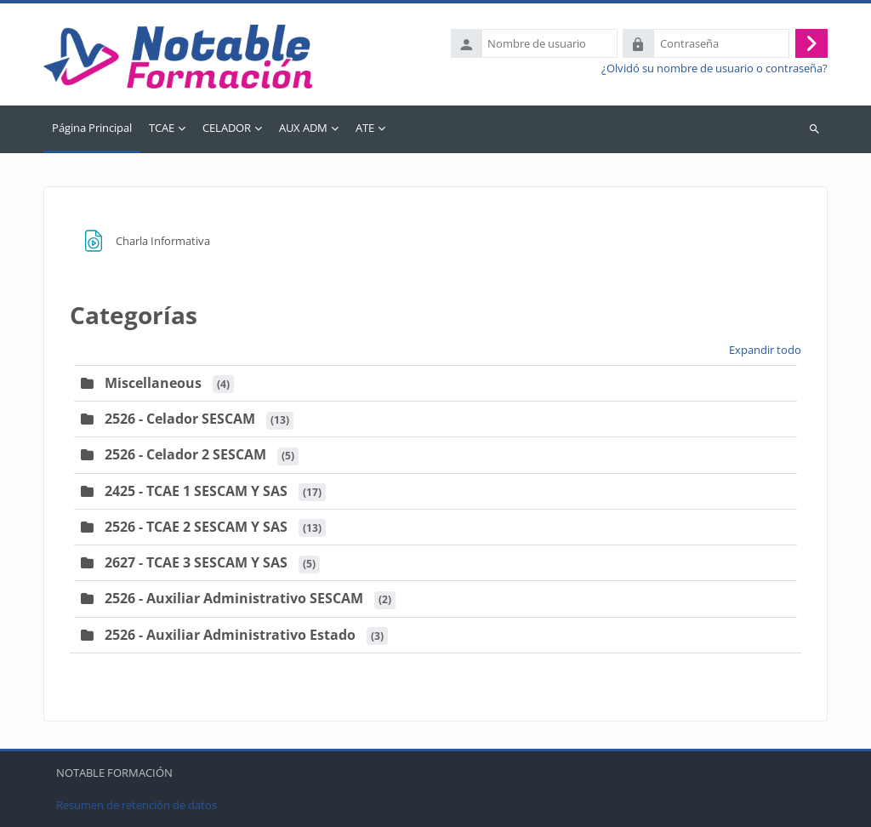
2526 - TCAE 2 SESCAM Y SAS (196, 526)
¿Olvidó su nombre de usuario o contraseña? (714, 68)
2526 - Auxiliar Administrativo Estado (230, 634)
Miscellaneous (153, 383)
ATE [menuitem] (365, 127)
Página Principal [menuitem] (92, 127)
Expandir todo (765, 349)
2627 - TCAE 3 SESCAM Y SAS (196, 562)
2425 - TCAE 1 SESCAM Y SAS (196, 491)
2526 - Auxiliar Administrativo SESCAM (234, 598)
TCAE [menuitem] (161, 127)
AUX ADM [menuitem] (303, 127)
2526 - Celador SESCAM (180, 418)
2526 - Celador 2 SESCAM (185, 454)
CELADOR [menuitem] (226, 127)
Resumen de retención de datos (136, 805)
